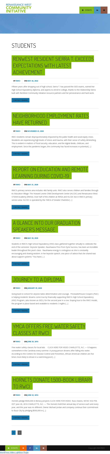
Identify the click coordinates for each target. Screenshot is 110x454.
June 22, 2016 (31, 395)
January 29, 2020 (33, 288)
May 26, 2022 (31, 81)
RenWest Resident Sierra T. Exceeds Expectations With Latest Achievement (53, 65)
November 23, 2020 (34, 131)
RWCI (16, 81)
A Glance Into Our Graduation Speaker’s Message (47, 226)
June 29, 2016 (31, 341)
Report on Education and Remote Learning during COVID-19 (50, 172)
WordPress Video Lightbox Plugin (14, 452)
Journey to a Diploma (37, 279)
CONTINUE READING (20, 100)
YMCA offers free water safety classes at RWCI (49, 329)
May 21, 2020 (31, 184)
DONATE (87, 10)
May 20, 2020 (31, 238)
